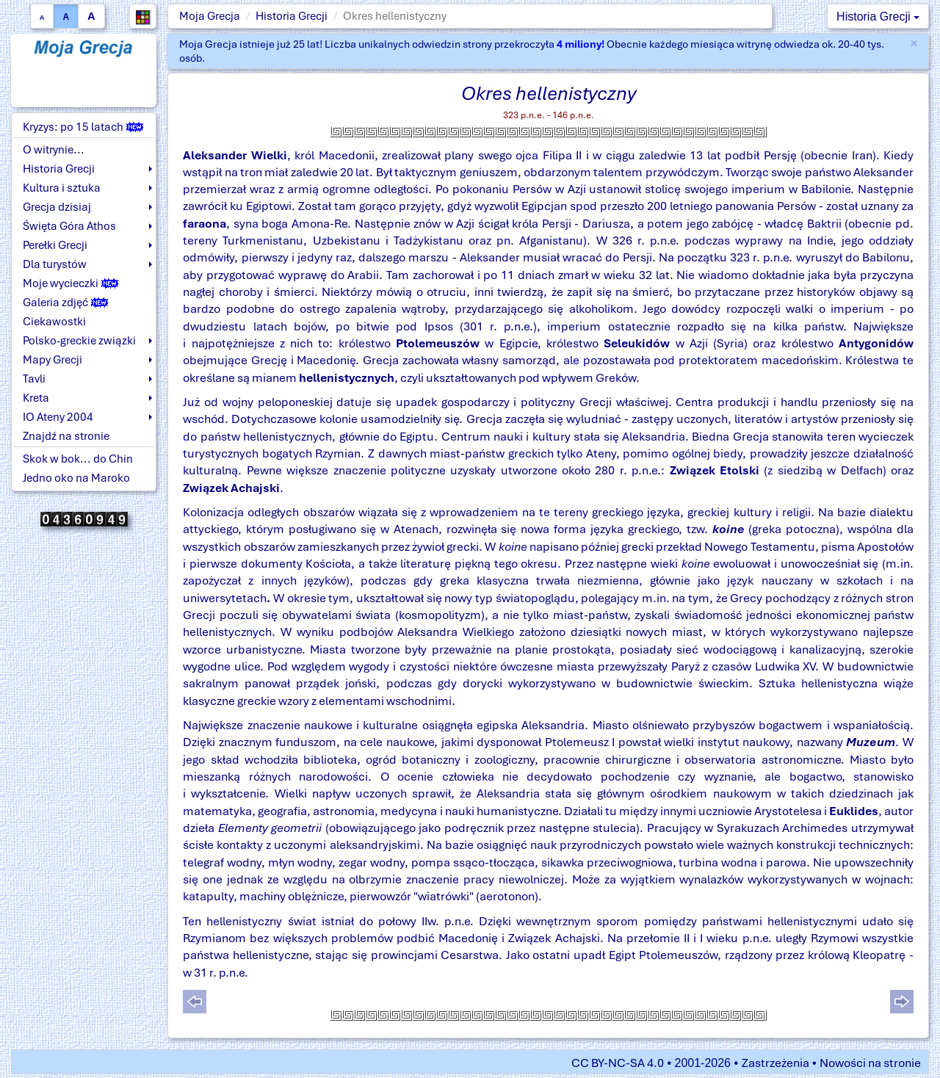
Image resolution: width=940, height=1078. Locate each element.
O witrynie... (53, 149)
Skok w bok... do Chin (78, 459)
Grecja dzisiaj (57, 207)
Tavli (34, 379)
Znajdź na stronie (66, 436)
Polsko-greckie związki (79, 340)
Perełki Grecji (55, 245)
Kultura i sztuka (62, 188)
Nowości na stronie (870, 1063)
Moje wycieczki (70, 283)
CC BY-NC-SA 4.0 (617, 1063)
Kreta (36, 398)
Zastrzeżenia (775, 1063)
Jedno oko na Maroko (76, 478)
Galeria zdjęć (65, 302)
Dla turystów (55, 264)
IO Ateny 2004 (58, 417)
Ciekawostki (54, 321)
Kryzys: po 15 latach (83, 127)
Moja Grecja (209, 16)
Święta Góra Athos (69, 226)
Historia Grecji (292, 16)
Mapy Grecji (52, 359)
